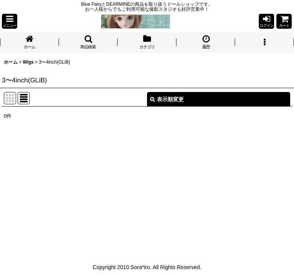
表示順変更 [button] (167, 99)
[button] (9, 21)
